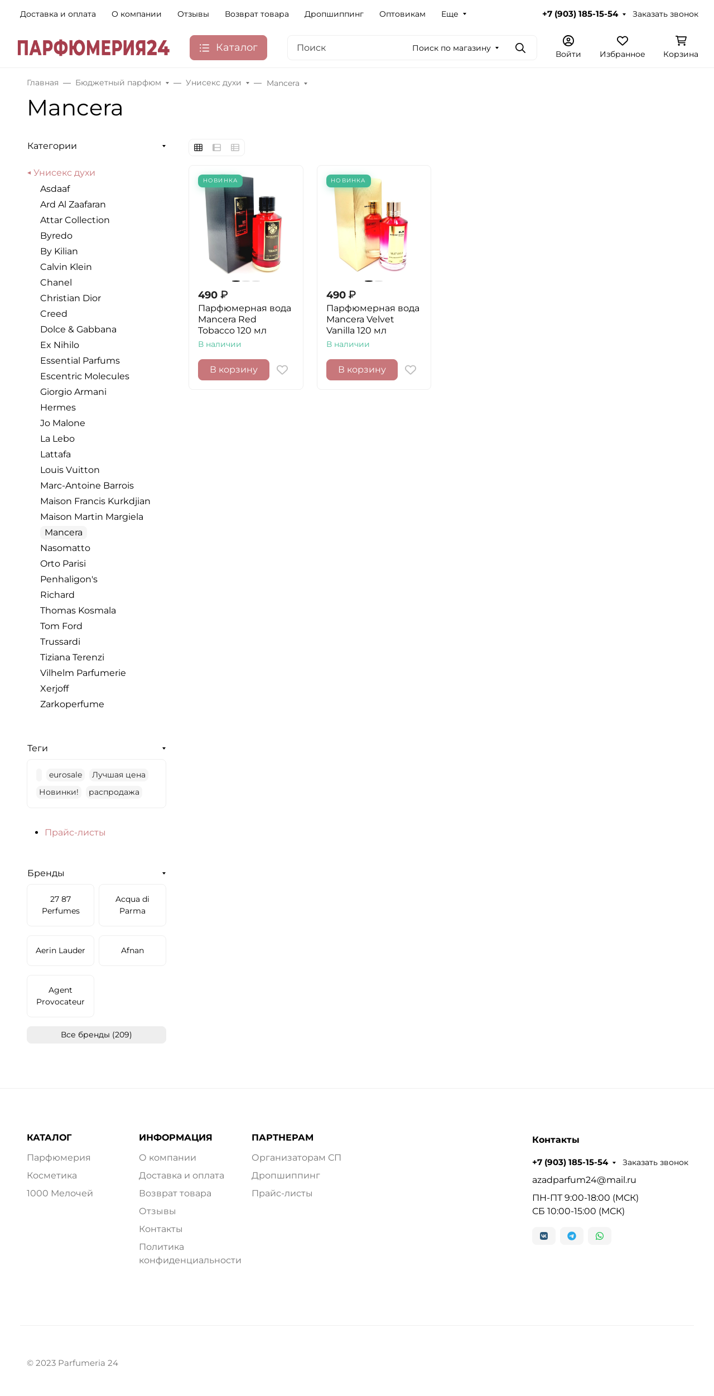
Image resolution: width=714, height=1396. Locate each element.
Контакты (161, 1229)
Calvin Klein (66, 267)
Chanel (56, 282)
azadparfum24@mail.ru (584, 1180)
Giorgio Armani (73, 392)
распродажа (114, 792)
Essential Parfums (80, 360)
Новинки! (59, 792)
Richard (57, 595)
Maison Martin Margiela (91, 516)
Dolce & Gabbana (78, 329)
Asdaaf (55, 188)
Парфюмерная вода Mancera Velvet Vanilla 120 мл (372, 319)
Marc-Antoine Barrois (87, 485)
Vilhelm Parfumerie (83, 673)
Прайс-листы (75, 832)
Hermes (58, 407)
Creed (53, 313)
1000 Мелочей (60, 1193)
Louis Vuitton (70, 470)
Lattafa (55, 454)
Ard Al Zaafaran (73, 204)
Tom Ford (61, 626)
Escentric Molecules (84, 376)
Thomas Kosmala (78, 610)
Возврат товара (257, 14)
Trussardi (60, 641)
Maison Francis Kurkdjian (95, 501)
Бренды (46, 873)
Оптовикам (402, 14)
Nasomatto (65, 548)
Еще (450, 14)
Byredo (56, 235)
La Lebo (57, 438)
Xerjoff (54, 688)
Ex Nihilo (59, 345)
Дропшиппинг (334, 14)
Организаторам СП (296, 1157)
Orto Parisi (63, 563)
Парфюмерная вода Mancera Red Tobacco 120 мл (244, 319)
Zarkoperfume (72, 704)
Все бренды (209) (96, 1035)
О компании (137, 14)
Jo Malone (62, 423)
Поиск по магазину (451, 48)
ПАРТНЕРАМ (282, 1137)
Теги (37, 748)
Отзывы (193, 14)
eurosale (65, 775)
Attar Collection (75, 220)
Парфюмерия (59, 1157)
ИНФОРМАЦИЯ (176, 1137)
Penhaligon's (69, 579)
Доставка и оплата (58, 14)
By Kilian (59, 251)
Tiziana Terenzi (72, 657)
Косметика (52, 1175)
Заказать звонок (665, 14)
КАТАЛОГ (49, 1137)
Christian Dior (70, 298)
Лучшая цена (119, 775)
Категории (52, 146)
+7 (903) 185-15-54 (580, 14)
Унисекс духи (64, 172)
